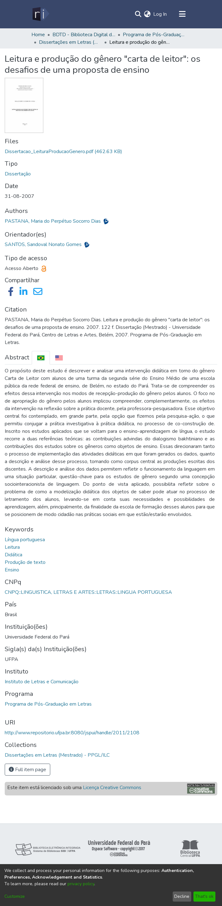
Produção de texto (25, 562)
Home (38, 34)
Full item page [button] (27, 769)
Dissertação (18, 173)
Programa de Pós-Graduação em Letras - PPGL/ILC (154, 34)
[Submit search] (138, 14)
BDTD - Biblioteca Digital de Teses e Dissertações (83, 34)
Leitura (12, 547)
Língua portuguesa (25, 539)
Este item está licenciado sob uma (74, 787)
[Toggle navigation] (182, 14)
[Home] (40, 14)
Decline (181, 896)
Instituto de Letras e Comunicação (42, 681)
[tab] (41, 357)
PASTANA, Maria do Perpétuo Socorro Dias (53, 221)
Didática (13, 554)
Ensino (12, 569)
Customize (14, 896)
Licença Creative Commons (112, 787)
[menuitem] (147, 14)
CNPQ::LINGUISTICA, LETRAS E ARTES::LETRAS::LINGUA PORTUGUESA (88, 592)
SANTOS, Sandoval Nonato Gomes (44, 244)
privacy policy (81, 884)
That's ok (204, 896)
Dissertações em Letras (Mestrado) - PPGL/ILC (70, 42)
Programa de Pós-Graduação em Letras (48, 704)
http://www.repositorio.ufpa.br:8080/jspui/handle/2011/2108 (72, 732)
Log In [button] (160, 14)
